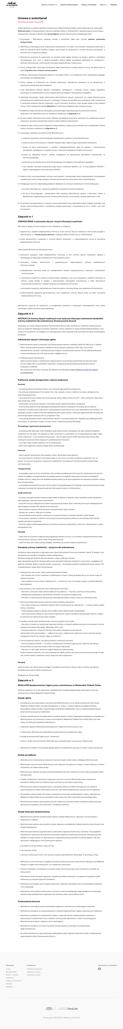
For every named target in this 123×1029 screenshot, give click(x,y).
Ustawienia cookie (33, 975)
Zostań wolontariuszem (69, 5)
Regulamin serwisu (34, 972)
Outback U (10, 978)
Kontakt (9, 984)
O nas (8, 969)
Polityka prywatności (34, 969)
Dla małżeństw (11, 972)
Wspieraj (113, 5)
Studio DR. (76, 1018)
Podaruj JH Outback (88, 5)
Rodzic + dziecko (12, 975)
